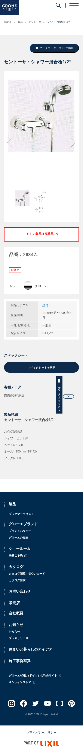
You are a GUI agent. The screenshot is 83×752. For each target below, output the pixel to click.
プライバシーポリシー (41, 732)
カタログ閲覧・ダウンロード (27, 574)
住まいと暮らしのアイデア (30, 650)
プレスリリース (18, 638)
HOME (8, 22)
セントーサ (34, 22)
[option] (41, 116)
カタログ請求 (17, 580)
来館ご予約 (16, 556)
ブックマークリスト (79, 398)
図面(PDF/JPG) (14, 396)
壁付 (45, 305)
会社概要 (16, 614)
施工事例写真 (20, 661)
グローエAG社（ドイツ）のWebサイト (33, 676)
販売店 (14, 603)
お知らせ (16, 625)
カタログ (16, 567)
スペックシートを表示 (41, 367)
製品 (20, 22)
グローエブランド (23, 524)
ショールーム (20, 549)
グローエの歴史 (18, 538)
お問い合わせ (20, 592)
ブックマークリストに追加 (56, 48)
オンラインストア (20, 682)
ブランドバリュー (20, 531)
